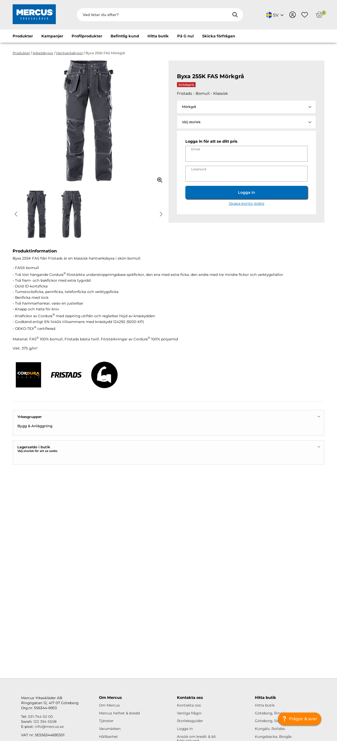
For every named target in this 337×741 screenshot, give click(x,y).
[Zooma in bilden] (158, 178)
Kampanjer (52, 36)
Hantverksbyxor (69, 53)
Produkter (23, 36)
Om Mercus (109, 705)
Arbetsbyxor (43, 53)
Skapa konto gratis (246, 203)
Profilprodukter (87, 36)
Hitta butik (158, 36)
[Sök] (235, 14)
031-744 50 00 (40, 716)
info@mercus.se (49, 726)
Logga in (246, 192)
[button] (16, 214)
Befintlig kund (125, 36)
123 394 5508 (45, 721)
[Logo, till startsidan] (34, 14)
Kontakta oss (189, 705)
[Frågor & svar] (299, 719)
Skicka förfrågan (218, 36)
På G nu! (185, 36)
